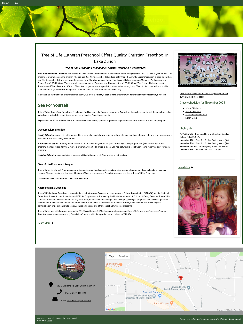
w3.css (49, 321)
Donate (5, 55)
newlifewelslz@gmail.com (79, 300)
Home (5, 3)
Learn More (44, 223)
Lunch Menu (191, 118)
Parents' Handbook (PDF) (13, 82)
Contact (6, 76)
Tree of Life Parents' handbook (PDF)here (69, 178)
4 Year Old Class (193, 111)
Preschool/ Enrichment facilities (76, 112)
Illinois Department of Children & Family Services (135, 196)
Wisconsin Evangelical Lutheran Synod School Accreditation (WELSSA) (120, 193)
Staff (4, 49)
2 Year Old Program (11, 65)
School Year (7, 60)
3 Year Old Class (193, 108)
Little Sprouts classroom (107, 112)
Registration (7, 71)
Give (16, 3)
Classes (6, 44)
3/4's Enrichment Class (196, 114)
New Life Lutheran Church (14, 87)
